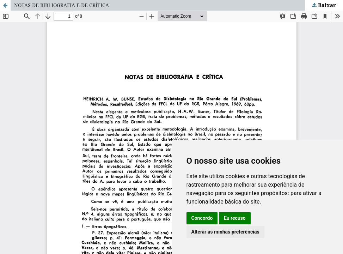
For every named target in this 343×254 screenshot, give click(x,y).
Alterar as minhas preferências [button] (225, 232)
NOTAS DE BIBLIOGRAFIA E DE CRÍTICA (61, 5)
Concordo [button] (202, 218)
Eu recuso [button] (235, 218)
